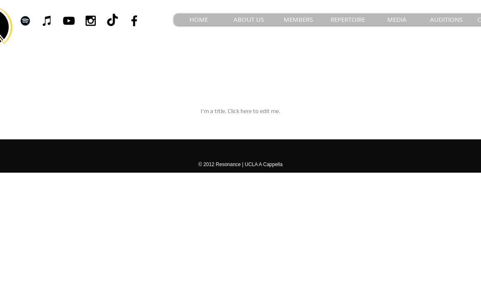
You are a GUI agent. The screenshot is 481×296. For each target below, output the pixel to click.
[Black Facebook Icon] (134, 21)
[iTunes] (47, 21)
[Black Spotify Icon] (25, 21)
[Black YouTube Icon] (69, 21)
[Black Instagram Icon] (90, 21)
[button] (298, 19)
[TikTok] (112, 21)
